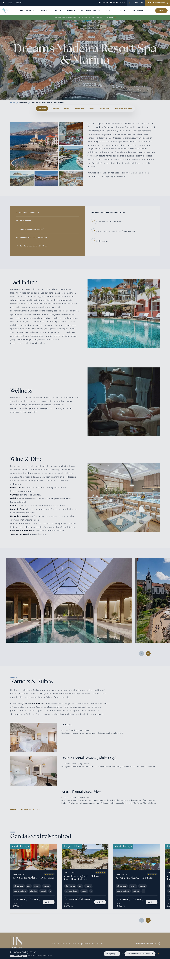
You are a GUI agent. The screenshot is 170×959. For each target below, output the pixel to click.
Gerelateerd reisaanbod (123, 109)
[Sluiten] (158, 954)
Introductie (42, 109)
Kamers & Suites (104, 109)
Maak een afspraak (18, 956)
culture (19, 3)
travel (10, 3)
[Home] (3, 3)
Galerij (91, 109)
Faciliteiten (55, 109)
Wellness (67, 109)
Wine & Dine (79, 109)
